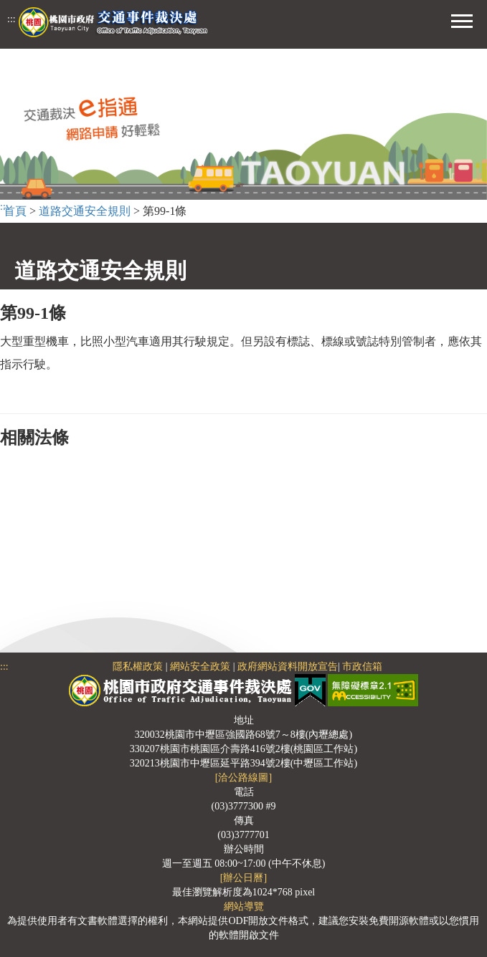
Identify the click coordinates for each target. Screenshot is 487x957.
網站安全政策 (200, 666)
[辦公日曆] (243, 877)
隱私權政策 (138, 666)
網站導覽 (244, 906)
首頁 (15, 211)
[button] (462, 19)
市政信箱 (362, 666)
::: (11, 19)
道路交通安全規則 (85, 211)
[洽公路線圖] (243, 777)
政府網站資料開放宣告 (287, 666)
